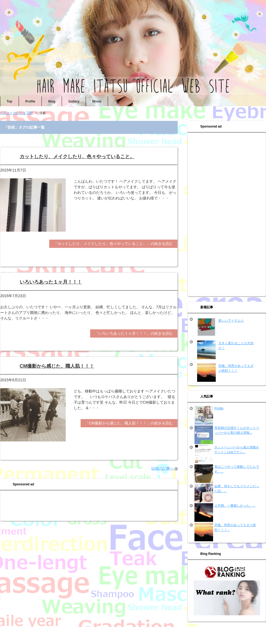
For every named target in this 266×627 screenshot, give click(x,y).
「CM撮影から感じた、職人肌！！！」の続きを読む (129, 423)
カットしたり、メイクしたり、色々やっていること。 (77, 156)
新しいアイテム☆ (231, 320)
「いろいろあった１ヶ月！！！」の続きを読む (134, 333)
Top (9, 101)
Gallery (73, 101)
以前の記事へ (162, 468)
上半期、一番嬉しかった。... (234, 505)
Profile (30, 101)
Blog (51, 101)
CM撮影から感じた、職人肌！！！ (57, 366)
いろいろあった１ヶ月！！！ (51, 282)
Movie (96, 101)
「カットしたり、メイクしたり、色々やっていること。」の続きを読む (113, 243)
